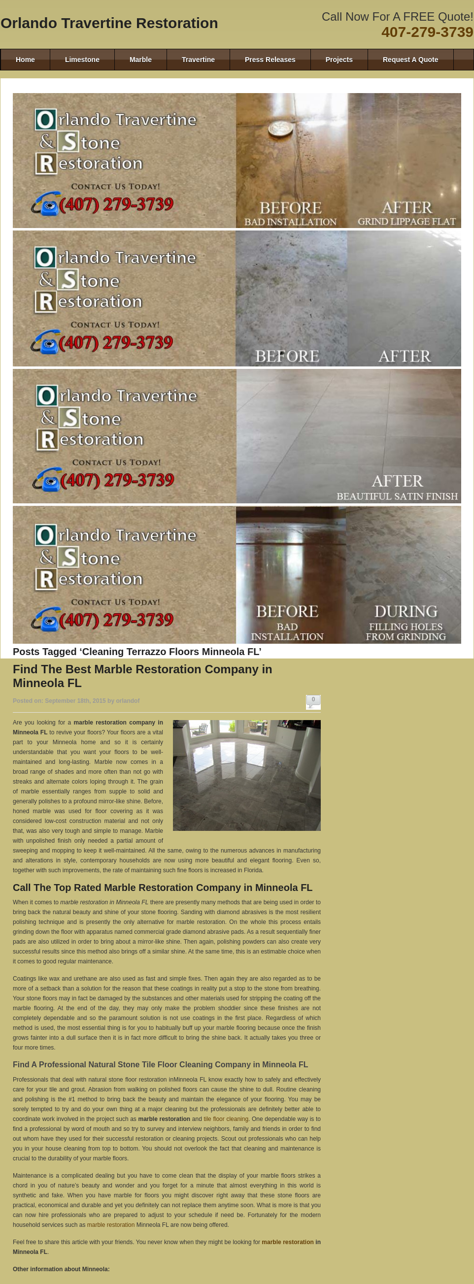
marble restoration (111, 1224)
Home (25, 60)
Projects (339, 60)
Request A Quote (411, 60)
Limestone (82, 60)
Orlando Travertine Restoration (109, 23)
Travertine (198, 60)
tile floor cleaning (225, 1119)
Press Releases (270, 60)
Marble (141, 60)
